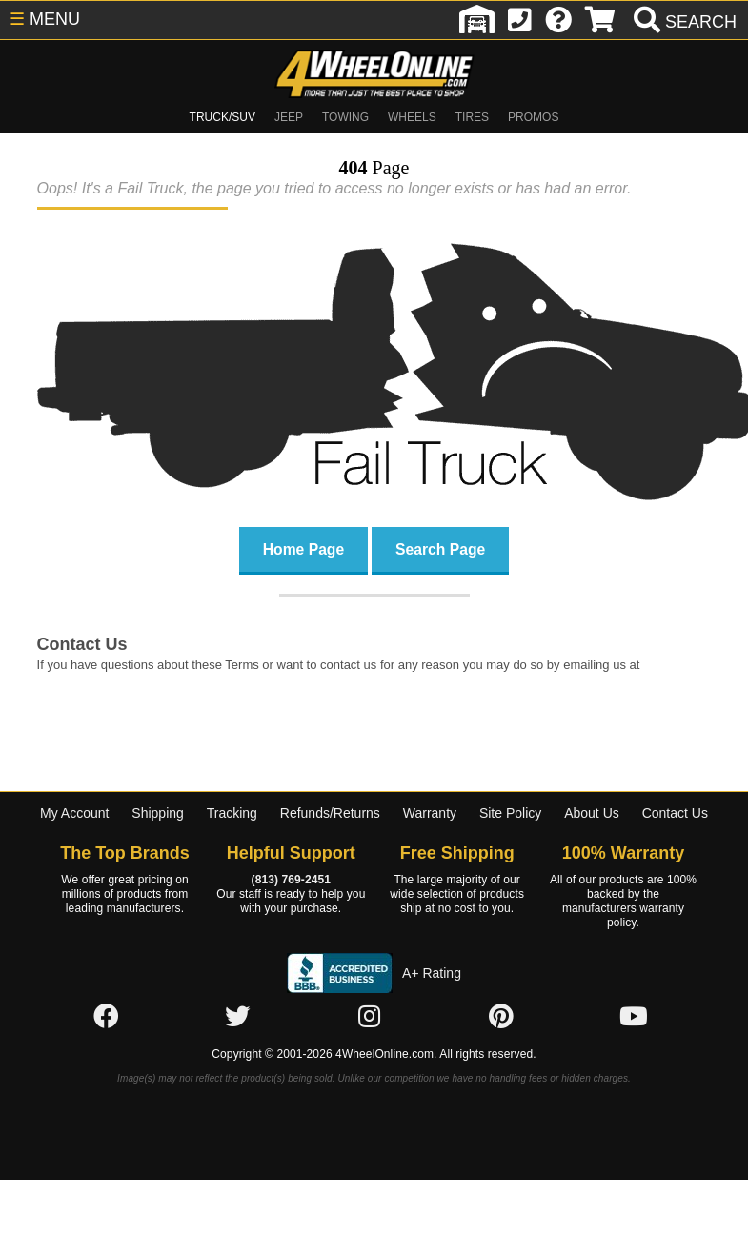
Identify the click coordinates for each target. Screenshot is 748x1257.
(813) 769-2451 (291, 879)
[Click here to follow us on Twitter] (237, 1017)
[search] (683, 21)
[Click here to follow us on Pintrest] (501, 1017)
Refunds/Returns (330, 813)
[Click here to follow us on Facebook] (106, 1017)
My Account (74, 813)
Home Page (303, 548)
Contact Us (675, 813)
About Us (591, 813)
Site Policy (510, 813)
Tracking (232, 813)
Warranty (429, 813)
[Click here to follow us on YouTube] (634, 1017)
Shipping (157, 813)
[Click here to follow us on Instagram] (370, 1017)
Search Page (440, 548)
